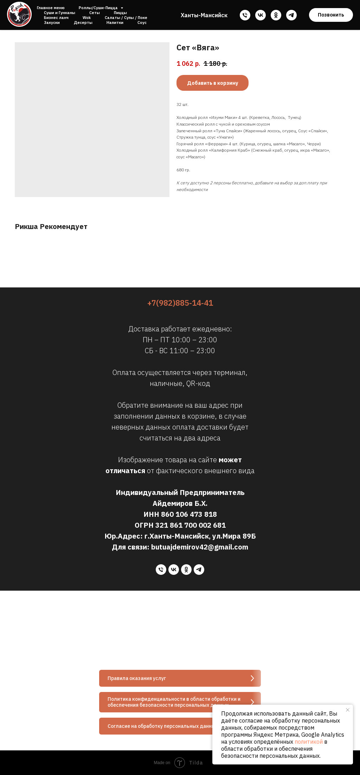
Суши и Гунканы (59, 12)
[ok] (276, 15)
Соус (142, 22)
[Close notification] (347, 709)
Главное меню (51, 7)
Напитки (115, 22)
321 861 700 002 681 (190, 525)
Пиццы (120, 12)
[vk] (260, 15)
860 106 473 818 (189, 514)
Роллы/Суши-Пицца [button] (99, 7)
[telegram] (291, 15)
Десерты (83, 22)
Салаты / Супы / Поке (126, 17)
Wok (87, 17)
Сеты (94, 12)
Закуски (52, 22)
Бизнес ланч (56, 17)
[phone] (245, 15)
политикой (309, 741)
